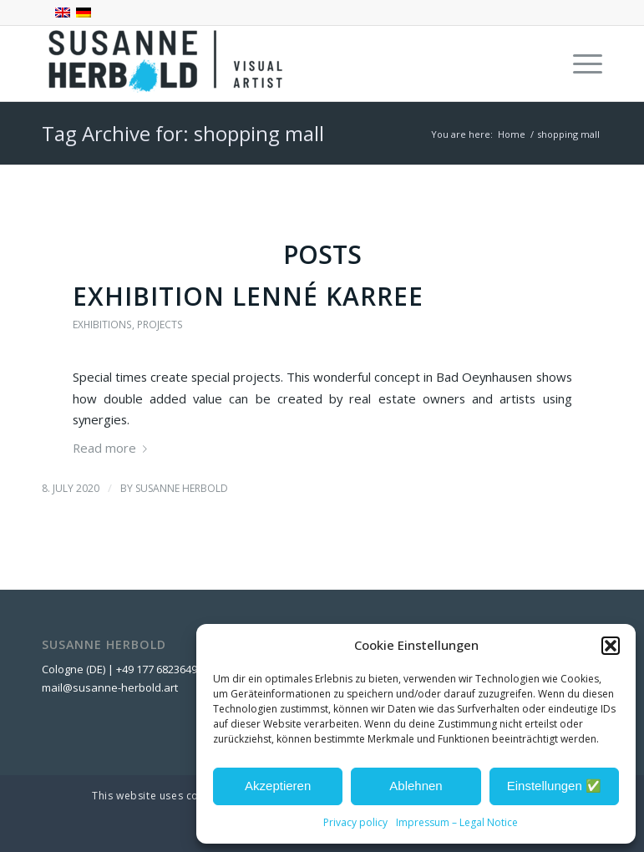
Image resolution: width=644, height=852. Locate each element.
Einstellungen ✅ (554, 785)
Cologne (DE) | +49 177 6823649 (119, 669)
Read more (113, 447)
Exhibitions (102, 324)
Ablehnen (415, 785)
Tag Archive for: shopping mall (183, 133)
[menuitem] (579, 63)
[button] (610, 645)
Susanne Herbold (181, 488)
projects (160, 324)
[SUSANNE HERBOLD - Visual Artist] (167, 63)
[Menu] (579, 63)
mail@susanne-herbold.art (111, 687)
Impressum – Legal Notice (457, 822)
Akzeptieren (278, 785)
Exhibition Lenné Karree (248, 296)
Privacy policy (355, 822)
